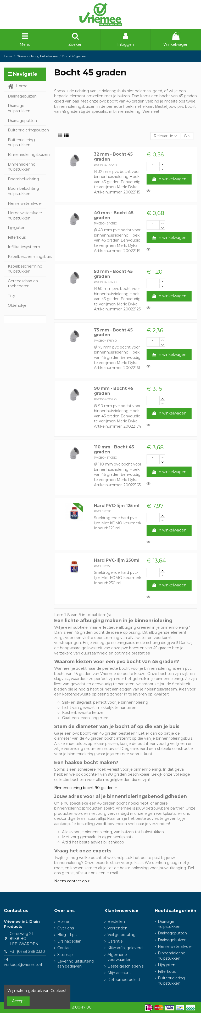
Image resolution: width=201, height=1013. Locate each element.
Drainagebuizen (172, 940)
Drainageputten (172, 933)
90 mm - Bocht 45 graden (113, 391)
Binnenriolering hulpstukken (172, 956)
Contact (64, 947)
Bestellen (116, 921)
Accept (18, 1001)
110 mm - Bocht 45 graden (114, 449)
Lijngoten (166, 965)
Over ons (65, 928)
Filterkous (167, 971)
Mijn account (119, 972)
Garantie (115, 941)
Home (63, 921)
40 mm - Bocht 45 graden (113, 215)
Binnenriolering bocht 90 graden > (85, 787)
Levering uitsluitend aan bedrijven (75, 964)
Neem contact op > (72, 881)
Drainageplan (69, 941)
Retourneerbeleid (124, 979)
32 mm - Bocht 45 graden (113, 157)
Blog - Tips (66, 934)
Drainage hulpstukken (169, 924)
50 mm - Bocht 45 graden (113, 274)
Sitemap (65, 954)
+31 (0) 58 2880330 (27, 951)
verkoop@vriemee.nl (23, 964)
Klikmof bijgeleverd (125, 947)
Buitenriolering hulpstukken (171, 981)
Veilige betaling (122, 934)
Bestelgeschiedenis (125, 966)
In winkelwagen (169, 179)
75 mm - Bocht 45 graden (113, 332)
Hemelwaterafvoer (175, 946)
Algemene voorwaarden (119, 957)
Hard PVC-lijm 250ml (116, 560)
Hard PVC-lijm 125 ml (116, 505)
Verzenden (117, 928)
